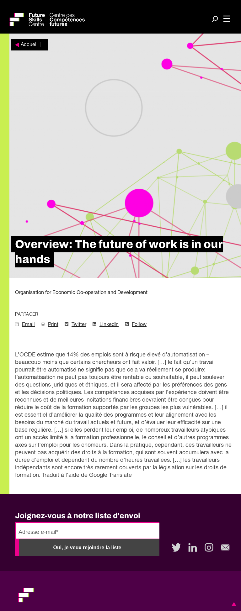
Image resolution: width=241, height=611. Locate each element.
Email (28, 324)
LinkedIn (109, 324)
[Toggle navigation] (227, 19)
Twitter (79, 324)
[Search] (215, 19)
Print (53, 324)
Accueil (29, 44)
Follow (139, 324)
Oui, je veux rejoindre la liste (87, 547)
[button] (233, 604)
